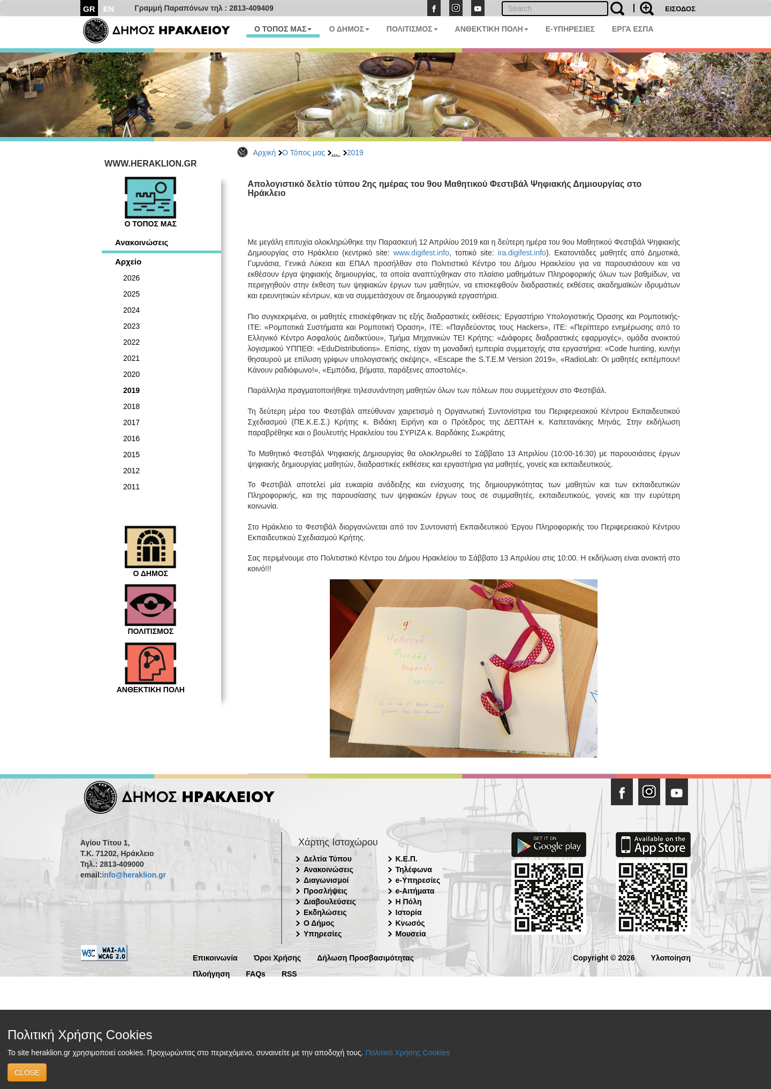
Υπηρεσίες (323, 933)
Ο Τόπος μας (303, 152)
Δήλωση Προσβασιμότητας (365, 957)
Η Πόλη (409, 901)
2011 (131, 486)
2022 (131, 342)
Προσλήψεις (325, 891)
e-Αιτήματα (415, 891)
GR (89, 8)
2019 (355, 152)
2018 (131, 406)
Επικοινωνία (215, 957)
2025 (131, 294)
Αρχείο (128, 261)
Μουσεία (411, 933)
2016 (131, 438)
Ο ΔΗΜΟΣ (349, 29)
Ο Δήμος (319, 923)
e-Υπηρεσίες (418, 880)
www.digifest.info (421, 252)
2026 (131, 278)
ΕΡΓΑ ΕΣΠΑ (633, 29)
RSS (289, 973)
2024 (131, 310)
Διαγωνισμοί (326, 880)
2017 (131, 422)
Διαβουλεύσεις (330, 901)
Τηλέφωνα (414, 869)
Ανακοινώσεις (141, 242)
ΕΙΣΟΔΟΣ (680, 9)
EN (109, 8)
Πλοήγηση (211, 973)
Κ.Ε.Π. (407, 858)
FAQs (256, 973)
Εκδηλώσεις (325, 912)
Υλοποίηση (671, 957)
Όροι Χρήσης (277, 957)
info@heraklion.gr (133, 875)
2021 (131, 358)
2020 (131, 374)
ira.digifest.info (522, 252)
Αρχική (264, 152)
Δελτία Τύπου (328, 858)
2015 (131, 454)
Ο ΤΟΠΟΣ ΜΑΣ (283, 29)
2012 (131, 470)
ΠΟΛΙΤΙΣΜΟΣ (412, 29)
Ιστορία (409, 912)
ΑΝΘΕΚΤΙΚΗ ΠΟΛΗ (491, 29)
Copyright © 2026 (603, 957)
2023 (131, 326)
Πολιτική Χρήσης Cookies (407, 1052)
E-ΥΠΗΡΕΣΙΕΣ (570, 29)
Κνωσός (410, 923)
